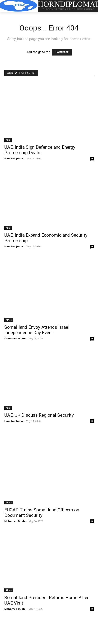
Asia (8, 139)
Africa (9, 319)
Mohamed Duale (15, 338)
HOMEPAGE (61, 52)
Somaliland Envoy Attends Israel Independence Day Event (36, 330)
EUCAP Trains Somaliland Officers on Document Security (41, 512)
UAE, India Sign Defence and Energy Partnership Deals (39, 150)
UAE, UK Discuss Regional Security (39, 415)
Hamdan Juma (13, 158)
